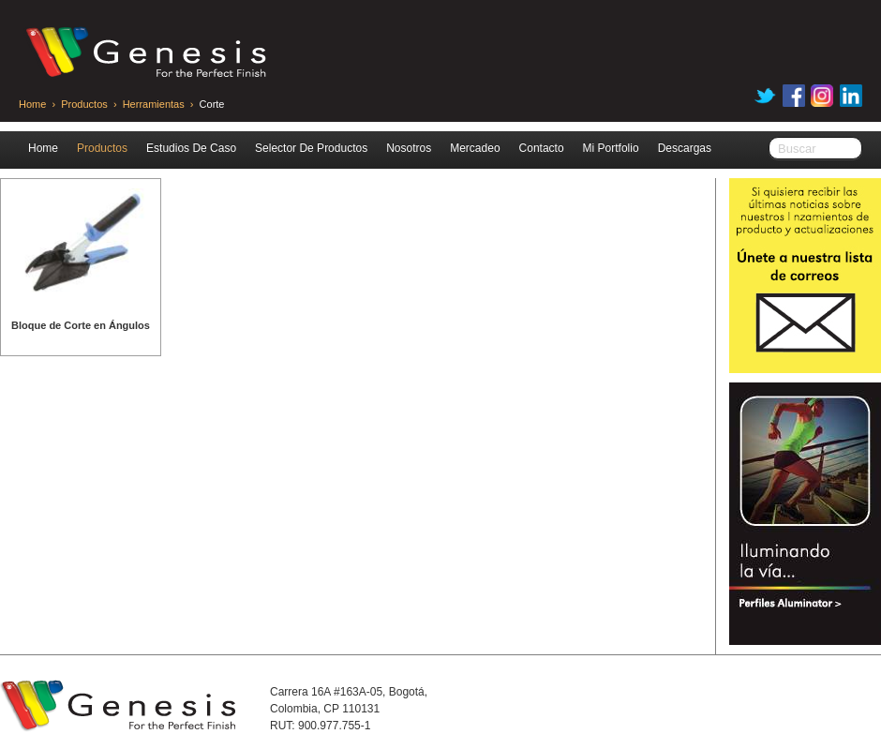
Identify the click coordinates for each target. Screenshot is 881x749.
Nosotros (408, 148)
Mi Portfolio (611, 148)
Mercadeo (475, 148)
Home (32, 104)
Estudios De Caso (191, 148)
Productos (84, 104)
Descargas (684, 148)
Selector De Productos (311, 148)
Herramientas (155, 104)
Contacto (541, 148)
